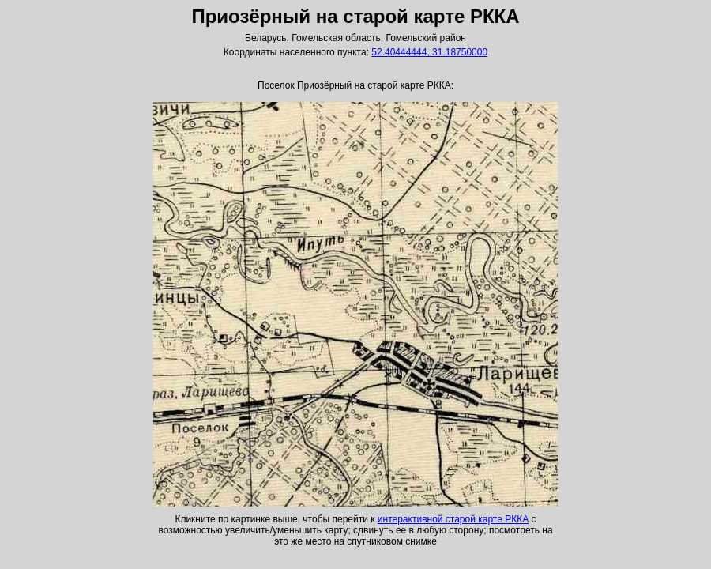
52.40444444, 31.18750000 (429, 52)
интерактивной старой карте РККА (453, 519)
